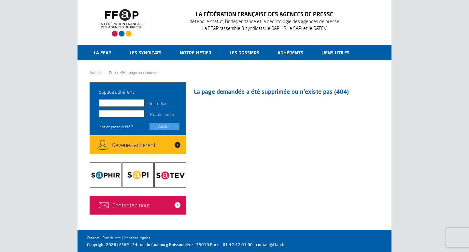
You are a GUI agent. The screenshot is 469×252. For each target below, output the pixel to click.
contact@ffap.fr (270, 244)
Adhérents (290, 52)
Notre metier (195, 52)
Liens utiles (335, 52)
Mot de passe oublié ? (116, 126)
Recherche (370, 52)
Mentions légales (137, 237)
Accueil (95, 73)
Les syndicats (146, 52)
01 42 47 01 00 (238, 244)
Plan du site (112, 237)
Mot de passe (162, 114)
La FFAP (102, 52)
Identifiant (159, 103)
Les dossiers (244, 52)
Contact (93, 237)
